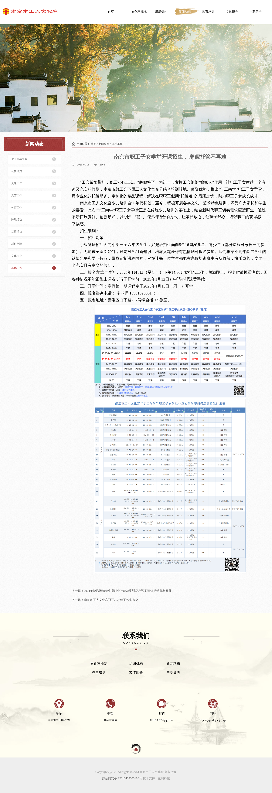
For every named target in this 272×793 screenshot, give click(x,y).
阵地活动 (16, 219)
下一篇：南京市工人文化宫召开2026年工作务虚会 (105, 599)
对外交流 (16, 243)
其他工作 (16, 268)
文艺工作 (16, 195)
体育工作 (16, 207)
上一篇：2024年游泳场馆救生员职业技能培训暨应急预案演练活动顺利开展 (122, 590)
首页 (111, 11)
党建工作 (16, 183)
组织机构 (161, 11)
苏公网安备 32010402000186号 (122, 778)
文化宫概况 (139, 11)
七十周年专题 (19, 159)
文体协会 (16, 255)
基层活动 (16, 231)
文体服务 (232, 11)
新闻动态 (185, 11)
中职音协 (256, 11)
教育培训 (208, 11)
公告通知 (16, 171)
